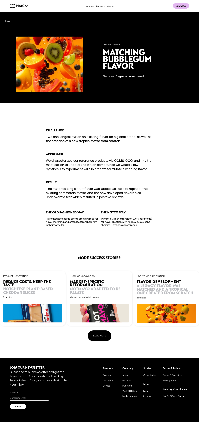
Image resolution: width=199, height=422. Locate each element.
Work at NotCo (129, 390)
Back (7, 21)
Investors (127, 385)
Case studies (149, 375)
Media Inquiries (129, 396)
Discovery (108, 380)
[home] (28, 5)
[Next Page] (99, 336)
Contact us (181, 5)
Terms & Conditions (173, 375)
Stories (110, 6)
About (125, 375)
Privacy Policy (169, 380)
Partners (126, 380)
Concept (107, 375)
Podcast (147, 396)
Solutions (90, 6)
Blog (145, 391)
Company (100, 6)
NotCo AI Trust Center (174, 396)
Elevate (106, 385)
